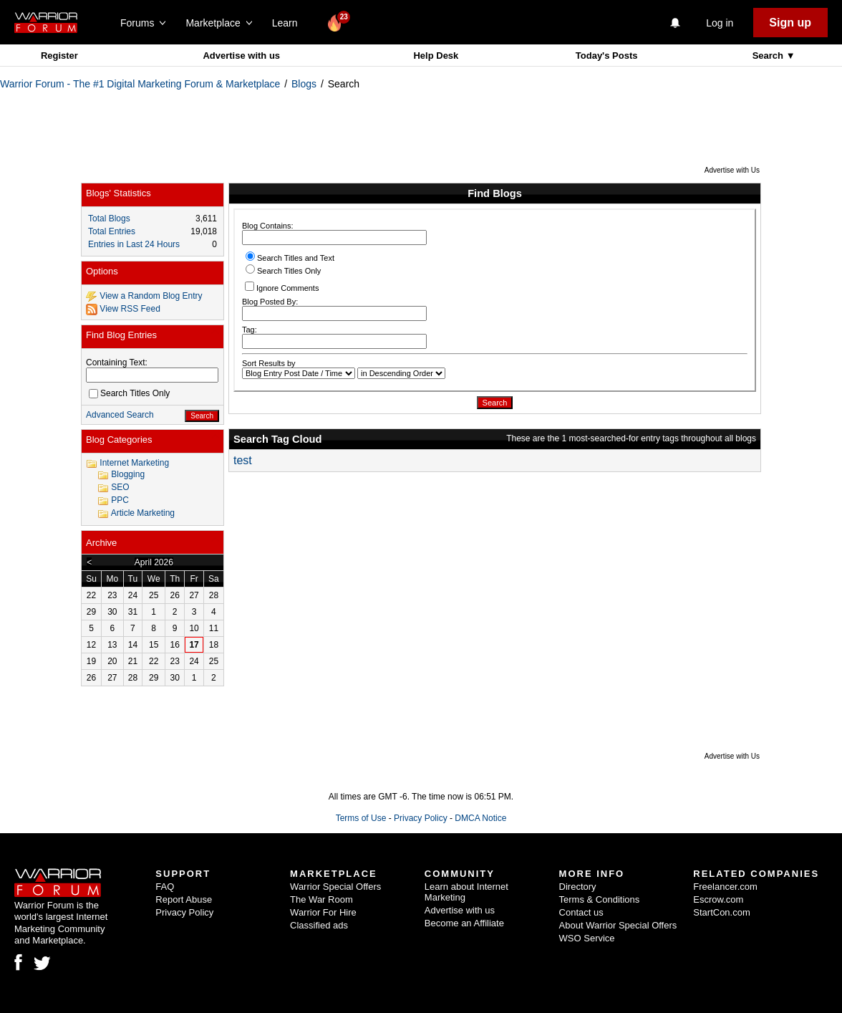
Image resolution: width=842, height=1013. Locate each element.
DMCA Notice (480, 818)
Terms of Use (361, 818)
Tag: (334, 337)
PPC (120, 500)
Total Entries (111, 231)
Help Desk (435, 55)
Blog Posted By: (334, 309)
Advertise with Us (732, 170)
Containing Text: (116, 362)
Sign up (790, 22)
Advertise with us (241, 55)
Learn (289, 23)
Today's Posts (607, 55)
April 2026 (154, 562)
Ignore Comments (282, 287)
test (242, 460)
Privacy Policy (420, 818)
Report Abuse (183, 899)
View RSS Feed (130, 309)
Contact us (581, 912)
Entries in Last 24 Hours (134, 244)
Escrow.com (718, 899)
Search (769, 55)
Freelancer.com (725, 886)
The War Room (321, 899)
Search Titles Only (283, 271)
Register (59, 55)
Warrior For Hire (323, 912)
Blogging (128, 474)
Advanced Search (120, 415)
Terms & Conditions (599, 899)
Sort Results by (269, 363)
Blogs (303, 84)
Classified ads (319, 925)
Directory (577, 886)
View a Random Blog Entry (151, 296)
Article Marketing (143, 513)
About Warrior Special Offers (618, 925)
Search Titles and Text (290, 258)
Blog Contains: (334, 233)
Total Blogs (109, 218)
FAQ (164, 886)
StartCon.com (721, 912)
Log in (719, 23)
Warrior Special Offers (335, 886)
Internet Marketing (134, 463)
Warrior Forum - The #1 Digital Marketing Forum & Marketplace (140, 84)
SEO (120, 487)
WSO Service (587, 938)
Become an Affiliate (464, 923)
